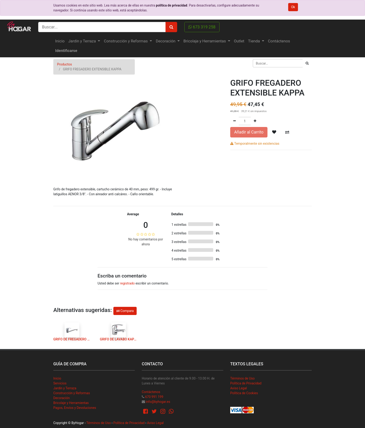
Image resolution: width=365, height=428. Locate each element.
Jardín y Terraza (64, 388)
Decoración (61, 398)
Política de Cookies (244, 393)
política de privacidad (171, 5)
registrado (127, 283)
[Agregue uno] (255, 121)
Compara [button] (125, 311)
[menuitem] (59, 41)
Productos (64, 64)
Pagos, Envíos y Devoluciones (74, 408)
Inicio (57, 378)
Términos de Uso (242, 378)
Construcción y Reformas (71, 393)
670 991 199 (154, 397)
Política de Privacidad (245, 383)
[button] (274, 132)
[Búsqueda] (307, 63)
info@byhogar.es (158, 402)
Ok (293, 7)
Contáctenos (151, 392)
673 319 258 (202, 27)
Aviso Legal (238, 388)
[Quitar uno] (234, 121)
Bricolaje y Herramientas (71, 403)
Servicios (60, 383)
